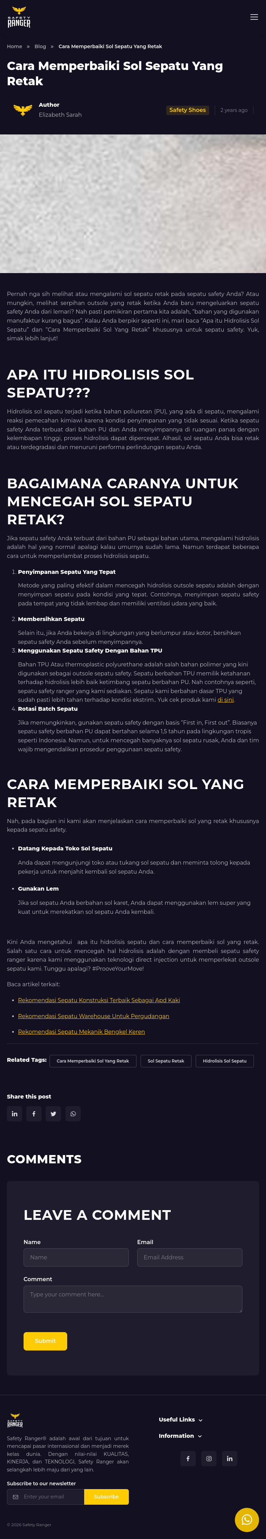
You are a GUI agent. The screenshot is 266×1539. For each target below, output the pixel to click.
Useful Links (177, 1419)
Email (145, 1242)
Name (32, 1242)
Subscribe (106, 1497)
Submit (45, 1341)
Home (14, 46)
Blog (40, 46)
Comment (38, 1279)
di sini (226, 700)
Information (176, 1436)
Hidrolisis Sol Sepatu (225, 1061)
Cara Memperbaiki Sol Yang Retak (93, 1061)
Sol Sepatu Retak (166, 1061)
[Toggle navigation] (254, 17)
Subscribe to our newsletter (41, 1483)
